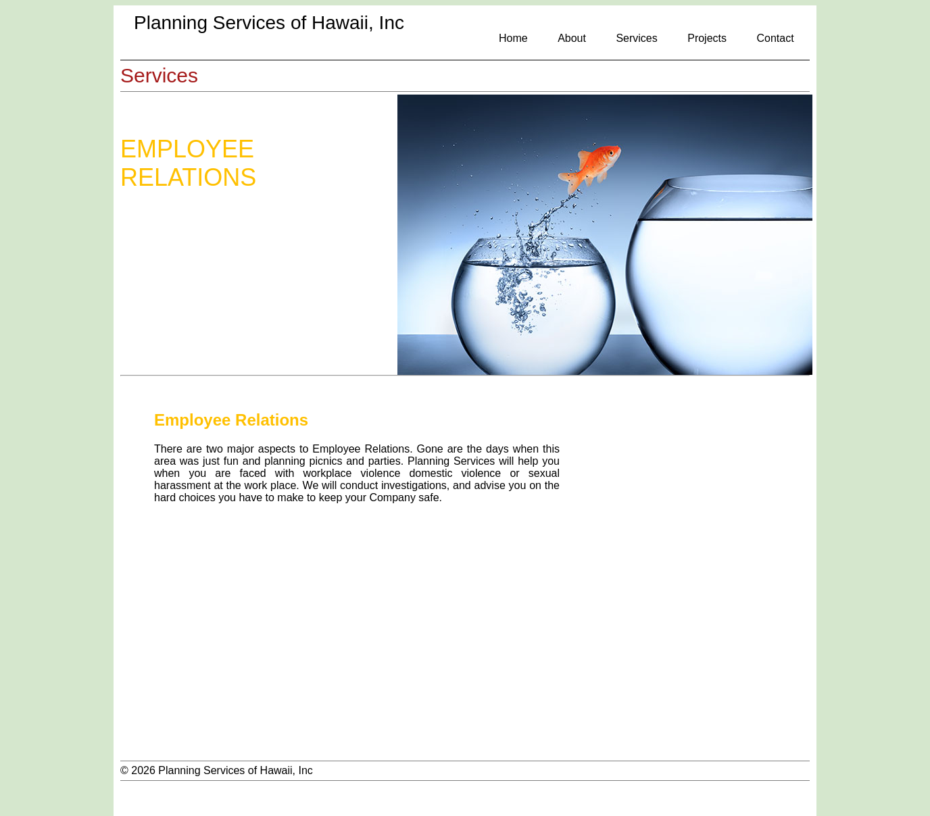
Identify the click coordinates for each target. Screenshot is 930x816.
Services (636, 38)
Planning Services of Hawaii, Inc (269, 22)
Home (513, 38)
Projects (707, 38)
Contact (774, 38)
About (572, 38)
